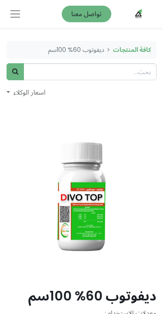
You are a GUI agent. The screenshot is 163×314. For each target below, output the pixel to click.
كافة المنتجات (132, 49)
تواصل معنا (86, 13)
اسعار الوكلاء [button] (29, 92)
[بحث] (15, 71)
